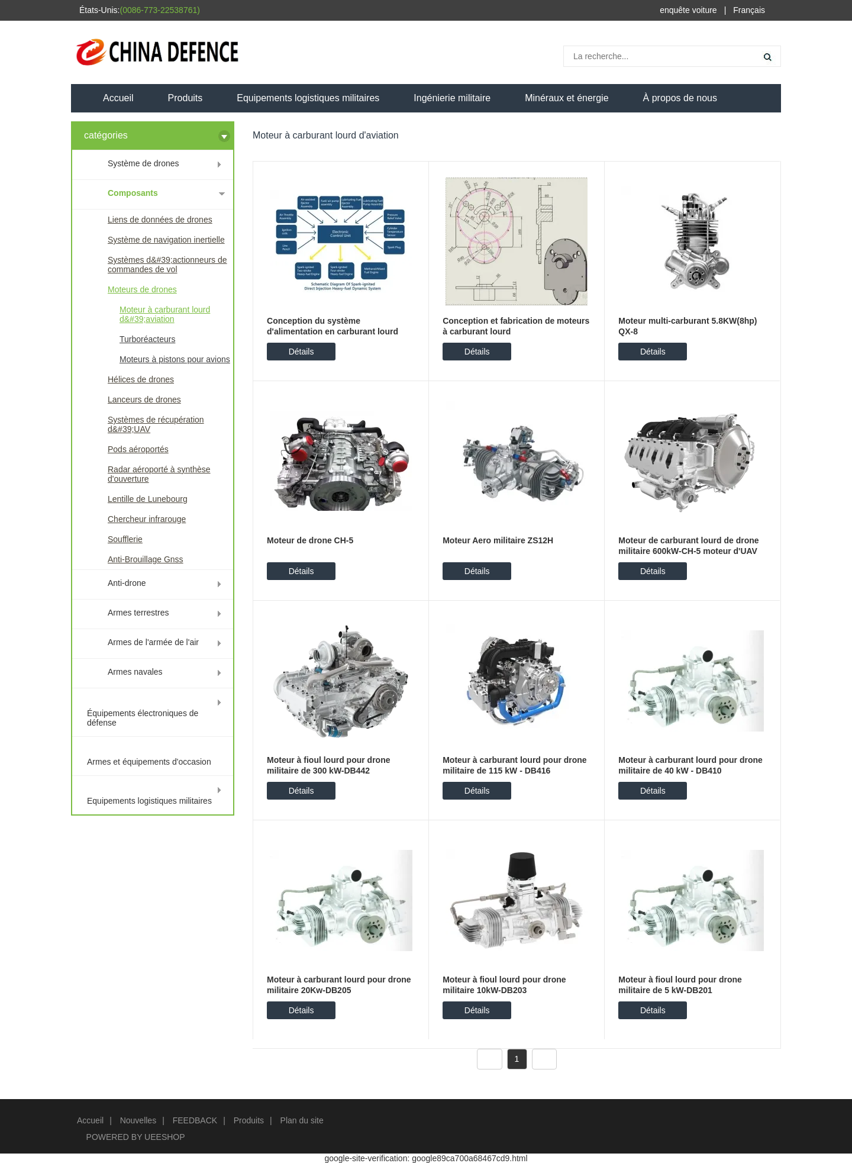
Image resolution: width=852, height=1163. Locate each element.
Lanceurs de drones (144, 399)
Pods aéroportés (138, 449)
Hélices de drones (141, 379)
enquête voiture (688, 10)
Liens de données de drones (160, 219)
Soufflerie (125, 539)
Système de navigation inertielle (166, 239)
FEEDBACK (195, 1120)
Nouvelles (138, 1120)
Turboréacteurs (147, 339)
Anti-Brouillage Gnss (145, 559)
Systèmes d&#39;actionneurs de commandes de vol (167, 264)
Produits (185, 98)
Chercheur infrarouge (147, 519)
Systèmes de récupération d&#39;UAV (156, 424)
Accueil (118, 98)
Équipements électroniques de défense (142, 717)
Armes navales (135, 671)
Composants (133, 193)
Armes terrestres (138, 612)
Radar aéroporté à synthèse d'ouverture (159, 474)
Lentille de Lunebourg (148, 499)
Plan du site (302, 1120)
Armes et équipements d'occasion (149, 761)
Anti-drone (127, 583)
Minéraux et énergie (566, 98)
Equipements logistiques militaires (308, 98)
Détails (301, 351)
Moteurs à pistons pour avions (175, 359)
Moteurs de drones (142, 289)
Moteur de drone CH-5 (310, 540)
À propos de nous (680, 98)
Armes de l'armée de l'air (153, 642)
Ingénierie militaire (452, 98)
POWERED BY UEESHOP (135, 1137)
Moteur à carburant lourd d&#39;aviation (165, 314)
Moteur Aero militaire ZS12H (498, 540)
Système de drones (143, 163)
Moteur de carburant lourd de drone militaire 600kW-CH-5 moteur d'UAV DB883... (688, 551)
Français (749, 10)
